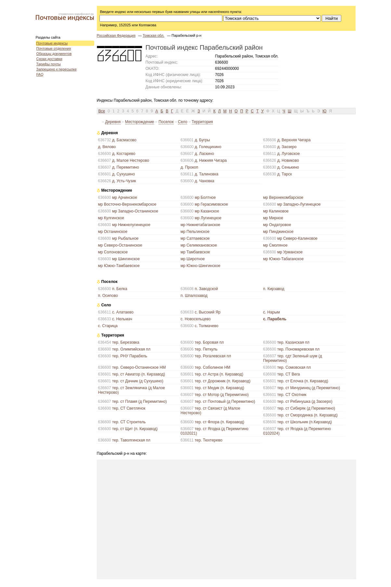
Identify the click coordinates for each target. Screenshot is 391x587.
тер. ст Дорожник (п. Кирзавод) (223, 381)
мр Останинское (112, 231)
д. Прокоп (189, 167)
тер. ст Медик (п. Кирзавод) (219, 388)
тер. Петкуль (206, 349)
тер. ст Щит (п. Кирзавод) (135, 429)
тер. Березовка (125, 342)
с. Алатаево (123, 312)
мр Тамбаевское (195, 252)
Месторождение (139, 122)
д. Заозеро (287, 147)
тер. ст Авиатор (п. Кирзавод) (138, 374)
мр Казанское (207, 211)
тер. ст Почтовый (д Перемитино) (225, 401)
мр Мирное (273, 218)
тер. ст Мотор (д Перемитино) (222, 394)
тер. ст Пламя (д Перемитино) (139, 401)
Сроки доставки (49, 59)
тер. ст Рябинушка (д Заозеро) (304, 401)
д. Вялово (107, 147)
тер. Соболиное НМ (212, 367)
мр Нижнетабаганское (200, 225)
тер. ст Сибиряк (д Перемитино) (306, 408)
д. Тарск (284, 174)
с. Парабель (275, 319)
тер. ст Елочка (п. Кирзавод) (302, 381)
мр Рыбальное (125, 238)
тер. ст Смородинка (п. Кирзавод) (307, 415)
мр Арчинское (124, 197)
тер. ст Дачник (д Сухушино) (137, 381)
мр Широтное (193, 259)
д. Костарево (124, 153)
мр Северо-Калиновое (297, 238)
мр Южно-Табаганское (283, 259)
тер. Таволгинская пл (131, 440)
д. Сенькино (288, 167)
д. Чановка (204, 181)
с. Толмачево (206, 326)
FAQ (40, 74)
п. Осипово (108, 295)
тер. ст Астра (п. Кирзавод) (219, 374)
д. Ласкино (204, 153)
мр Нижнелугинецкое (131, 225)
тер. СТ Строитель (129, 422)
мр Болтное (205, 197)
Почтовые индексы (52, 43)
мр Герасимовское (211, 204)
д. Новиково (288, 160)
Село (183, 122)
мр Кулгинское (111, 218)
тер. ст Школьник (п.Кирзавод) (304, 422)
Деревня (113, 122)
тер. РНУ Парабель (129, 356)
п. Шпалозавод (194, 295)
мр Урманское (290, 252)
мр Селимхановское (199, 245)
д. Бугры (202, 140)
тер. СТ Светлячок (128, 408)
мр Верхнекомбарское (283, 197)
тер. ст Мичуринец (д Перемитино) (308, 388)
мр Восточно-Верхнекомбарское (127, 204)
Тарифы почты (48, 64)
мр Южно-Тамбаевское (119, 265)
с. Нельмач (122, 319)
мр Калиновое (276, 211)
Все (101, 111)
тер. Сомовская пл (294, 367)
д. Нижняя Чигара (211, 160)
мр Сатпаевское (195, 238)
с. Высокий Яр (207, 312)
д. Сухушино (123, 174)
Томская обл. (153, 35)
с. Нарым (271, 312)
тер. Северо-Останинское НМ (139, 367)
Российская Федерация (116, 35)
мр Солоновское (113, 252)
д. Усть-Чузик (124, 181)
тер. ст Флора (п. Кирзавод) (219, 422)
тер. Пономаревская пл (298, 349)
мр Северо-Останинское (120, 245)
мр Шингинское (126, 259)
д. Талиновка (206, 174)
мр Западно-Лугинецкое (299, 204)
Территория (202, 122)
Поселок (166, 122)
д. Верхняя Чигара (294, 140)
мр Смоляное (275, 245)
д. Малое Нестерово (130, 160)
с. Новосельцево (196, 319)
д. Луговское (288, 153)
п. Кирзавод (273, 289)
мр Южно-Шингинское (200, 265)
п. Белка (119, 289)
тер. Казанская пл (293, 342)
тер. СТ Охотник (291, 394)
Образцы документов (54, 54)
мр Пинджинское (278, 231)
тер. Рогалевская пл (213, 356)
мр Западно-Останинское (135, 211)
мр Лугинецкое (208, 218)
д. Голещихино (208, 147)
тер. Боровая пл (209, 342)
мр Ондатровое (277, 225)
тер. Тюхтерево (208, 440)
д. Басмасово (124, 140)
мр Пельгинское (195, 231)
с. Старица (108, 326)
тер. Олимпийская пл (131, 349)
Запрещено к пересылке (56, 69)
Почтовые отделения (53, 48)
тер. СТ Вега (288, 374)
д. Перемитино (125, 167)
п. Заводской (206, 289)
